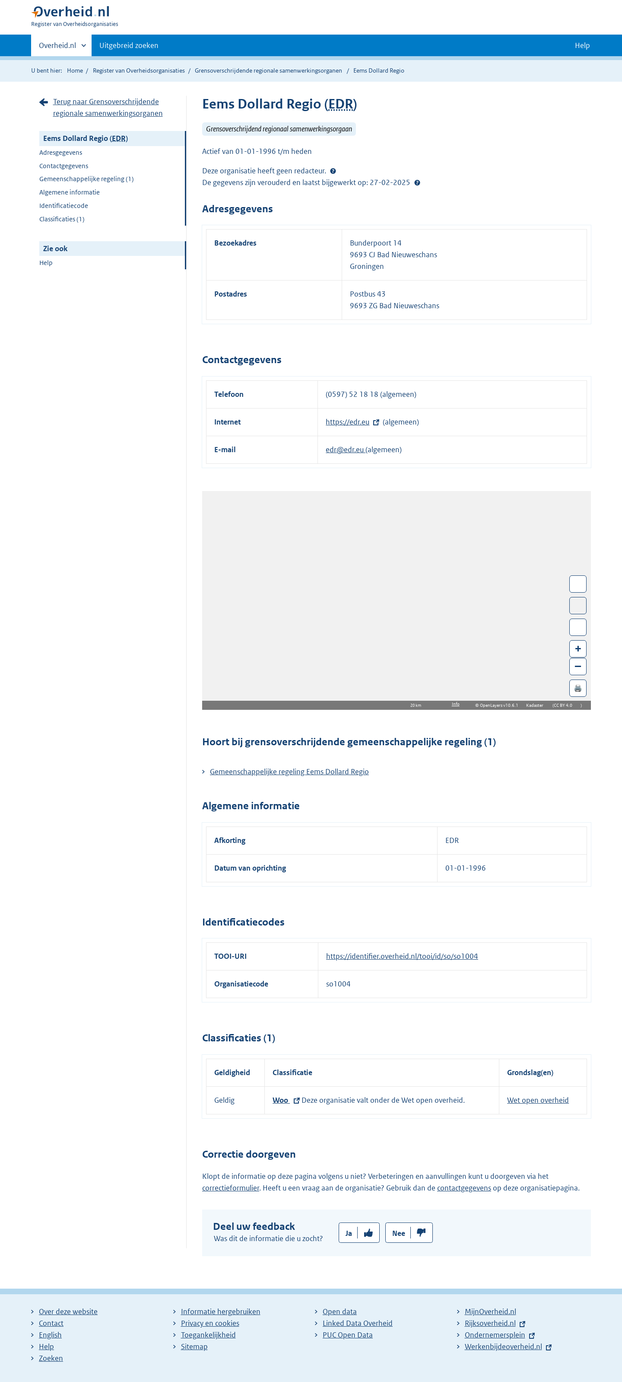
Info (456, 704)
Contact (51, 1323)
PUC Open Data (348, 1335)
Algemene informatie (69, 192)
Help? (417, 182)
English (50, 1335)
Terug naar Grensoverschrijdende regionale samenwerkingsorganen (108, 107)
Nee (398, 1233)
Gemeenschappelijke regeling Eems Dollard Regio (289, 771)
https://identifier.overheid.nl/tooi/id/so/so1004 (402, 956)
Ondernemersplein (495, 1335)
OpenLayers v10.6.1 (501, 705)
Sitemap (194, 1346)
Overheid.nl (57, 48)
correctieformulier (230, 1188)
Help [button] (582, 45)
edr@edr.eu (345, 449)
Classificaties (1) (62, 219)
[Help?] (333, 171)
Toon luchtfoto (578, 605)
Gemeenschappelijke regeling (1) (86, 179)
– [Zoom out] (577, 666)
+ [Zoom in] (578, 648)
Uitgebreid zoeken (129, 45)
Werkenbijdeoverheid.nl (503, 1346)
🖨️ (578, 688)
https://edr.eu (347, 422)
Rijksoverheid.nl (490, 1323)
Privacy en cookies (210, 1323)
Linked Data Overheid (358, 1323)
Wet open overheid (538, 1100)
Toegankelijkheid (208, 1335)
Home (75, 70)
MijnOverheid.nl (490, 1311)
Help (46, 263)
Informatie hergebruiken (220, 1311)
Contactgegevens (63, 166)
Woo (281, 1100)
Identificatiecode (63, 205)
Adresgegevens (60, 152)
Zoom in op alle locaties (578, 627)
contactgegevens (464, 1188)
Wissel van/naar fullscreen (578, 584)
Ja (349, 1233)
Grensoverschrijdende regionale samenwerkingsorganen (268, 70)
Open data (340, 1311)
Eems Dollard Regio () (85, 138)
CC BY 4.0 (565, 705)
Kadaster (537, 705)
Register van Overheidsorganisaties (139, 70)
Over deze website (68, 1311)
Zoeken (51, 1358)
